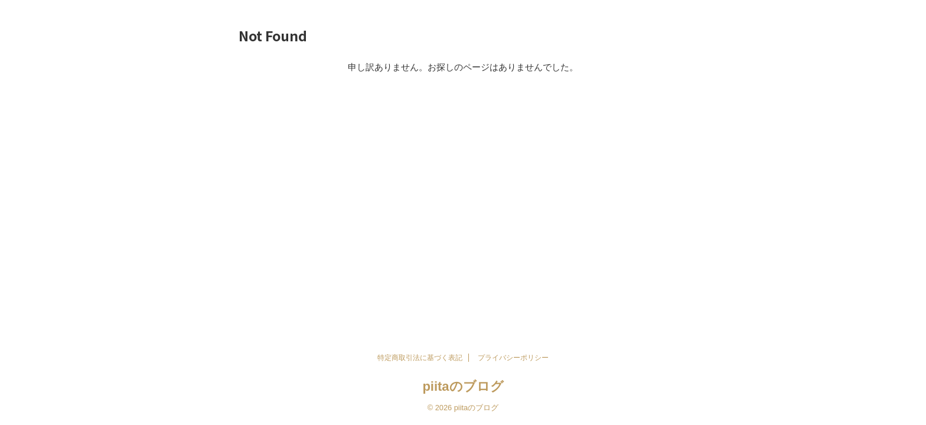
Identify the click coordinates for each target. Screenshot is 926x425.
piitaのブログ (462, 386)
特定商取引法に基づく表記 (419, 358)
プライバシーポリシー (513, 358)
